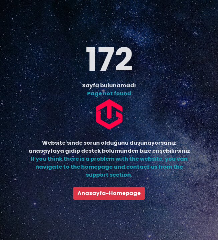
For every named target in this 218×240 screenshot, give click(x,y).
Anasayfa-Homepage (109, 193)
